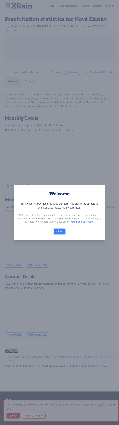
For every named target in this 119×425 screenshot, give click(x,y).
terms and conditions (82, 221)
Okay (60, 231)
